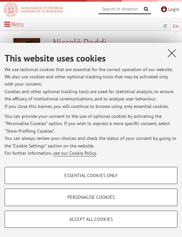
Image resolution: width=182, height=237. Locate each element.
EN (175, 26)
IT (165, 26)
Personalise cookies (91, 197)
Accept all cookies (91, 219)
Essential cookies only (91, 175)
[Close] (172, 53)
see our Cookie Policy (74, 153)
